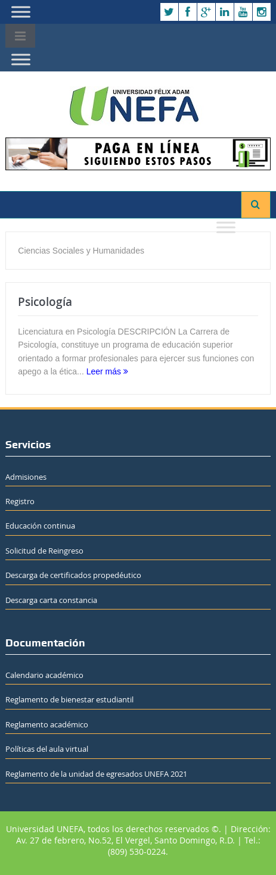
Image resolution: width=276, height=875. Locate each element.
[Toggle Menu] (20, 11)
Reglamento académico (46, 724)
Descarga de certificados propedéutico (73, 575)
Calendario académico (44, 675)
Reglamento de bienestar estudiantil (69, 699)
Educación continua (40, 525)
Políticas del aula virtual (46, 748)
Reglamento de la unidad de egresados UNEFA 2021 (96, 773)
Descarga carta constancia (51, 600)
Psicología (45, 302)
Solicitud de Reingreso (44, 550)
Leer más (107, 371)
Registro (20, 501)
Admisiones (25, 476)
